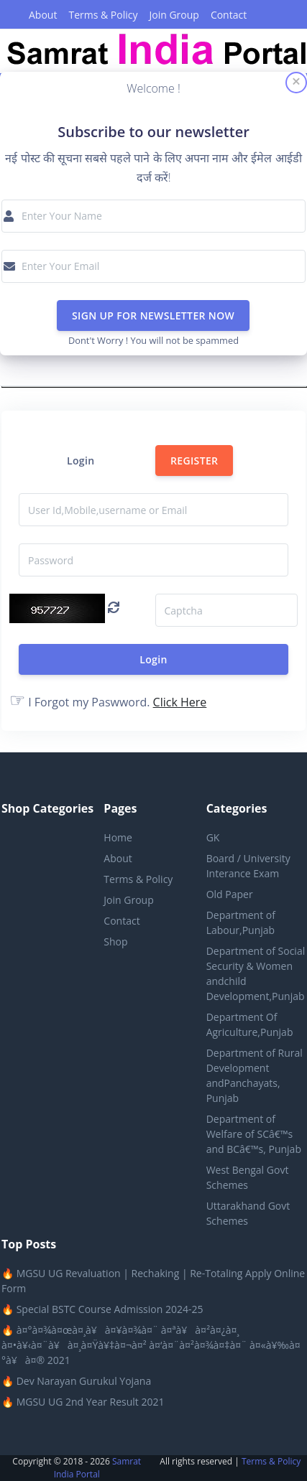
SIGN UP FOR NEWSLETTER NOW (153, 315)
